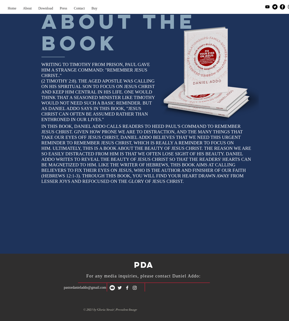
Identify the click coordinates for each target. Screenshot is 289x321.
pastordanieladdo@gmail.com (85, 287)
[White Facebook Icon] (127, 287)
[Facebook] (282, 6)
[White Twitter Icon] (119, 287)
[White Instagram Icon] (134, 287)
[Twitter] (275, 6)
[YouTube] (267, 6)
